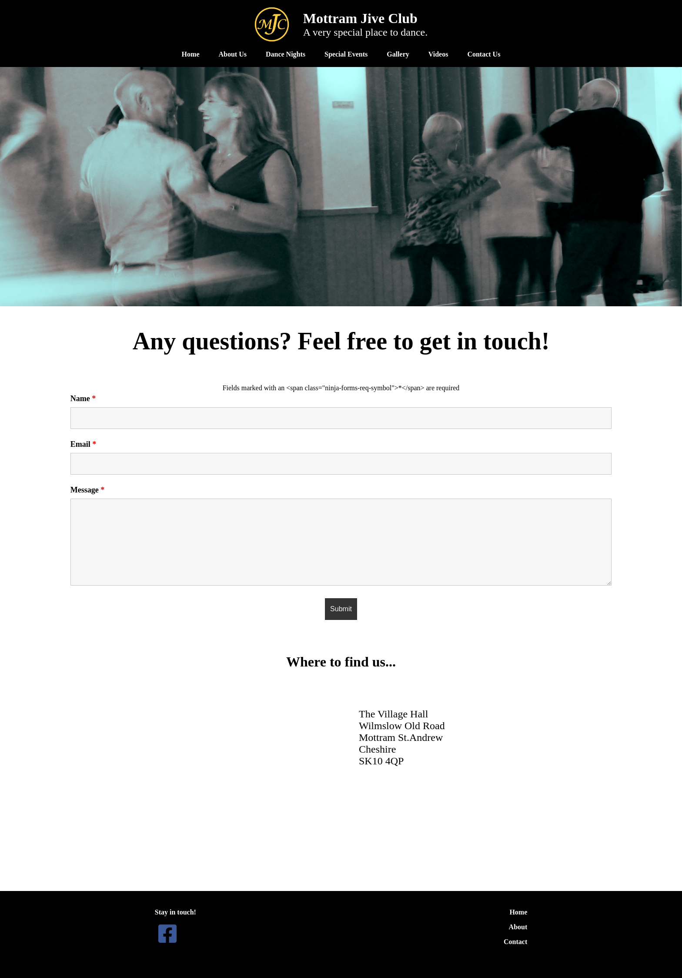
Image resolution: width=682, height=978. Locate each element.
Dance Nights (285, 54)
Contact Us (483, 54)
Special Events (346, 54)
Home (191, 54)
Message (87, 490)
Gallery (398, 54)
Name (83, 398)
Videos (438, 54)
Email (83, 444)
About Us (232, 54)
